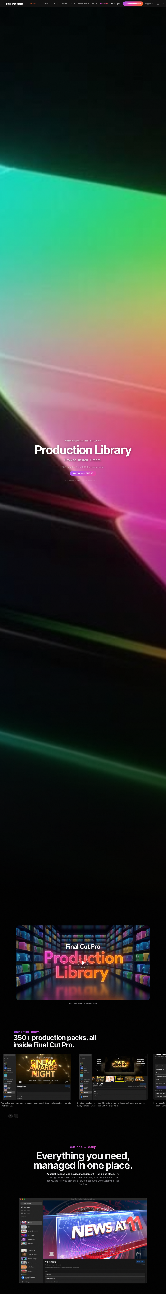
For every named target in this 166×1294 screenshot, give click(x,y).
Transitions (44, 4)
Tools (72, 4)
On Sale (33, 4)
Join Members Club (133, 4)
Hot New (104, 4)
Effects (64, 4)
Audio (94, 4)
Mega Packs (83, 4)
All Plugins (115, 4)
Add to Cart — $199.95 (83, 473)
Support (149, 4)
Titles (55, 4)
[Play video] (83, 963)
